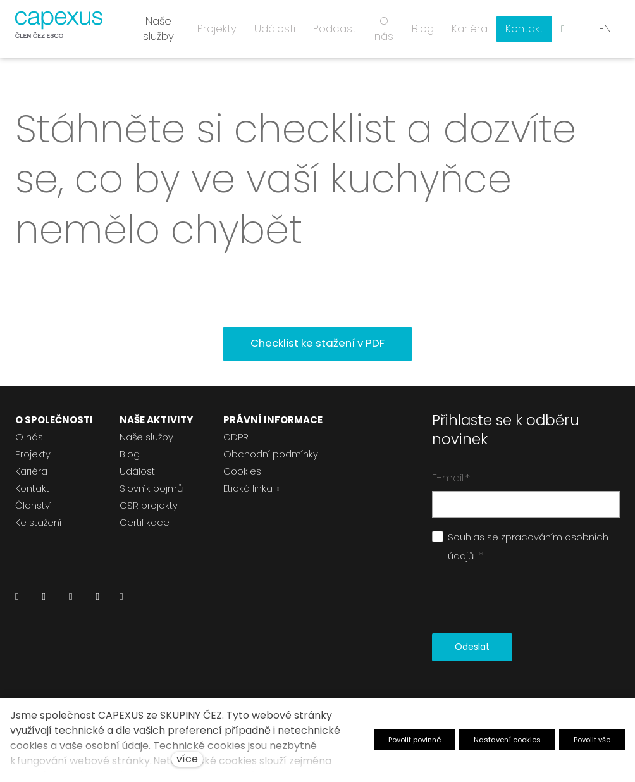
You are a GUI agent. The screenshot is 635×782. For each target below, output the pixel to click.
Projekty (33, 449)
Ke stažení (38, 517)
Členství (33, 500)
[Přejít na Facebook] (43, 595)
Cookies (242, 466)
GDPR (236, 431)
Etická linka (248, 483)
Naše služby (146, 431)
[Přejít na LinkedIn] (16, 595)
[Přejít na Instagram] (70, 595)
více (187, 759)
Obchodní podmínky (270, 449)
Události (138, 466)
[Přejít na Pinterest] (121, 595)
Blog (130, 449)
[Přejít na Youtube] (97, 595)
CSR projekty (149, 500)
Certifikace (145, 517)
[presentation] (528, 594)
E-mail (451, 472)
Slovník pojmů (151, 483)
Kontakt (32, 483)
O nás (29, 431)
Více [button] (527, 25)
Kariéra (31, 466)
